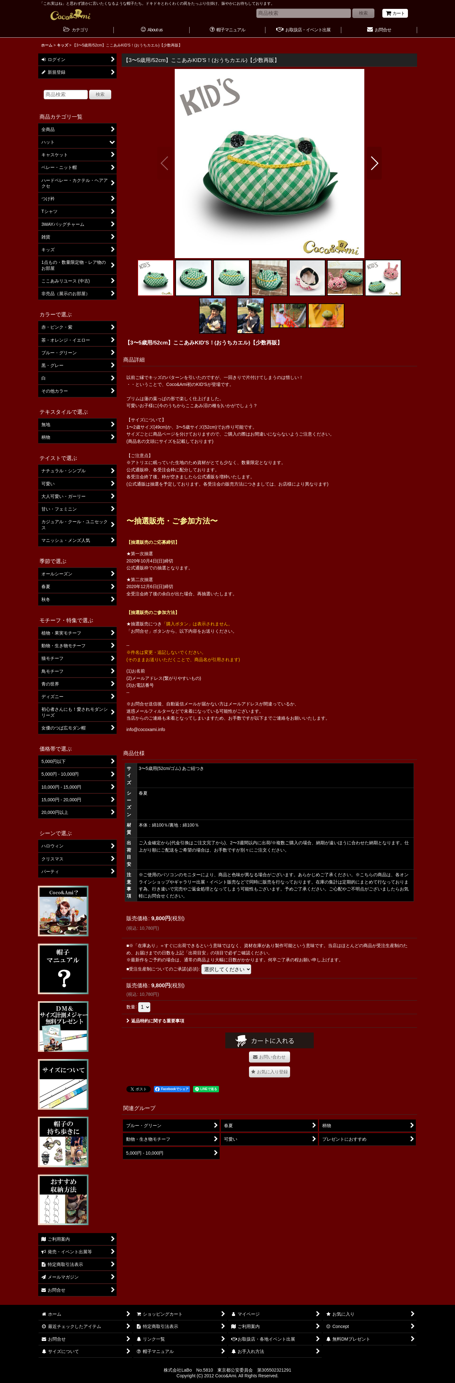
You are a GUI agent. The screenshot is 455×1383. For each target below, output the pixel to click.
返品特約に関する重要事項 (155, 1020)
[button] (164, 163)
